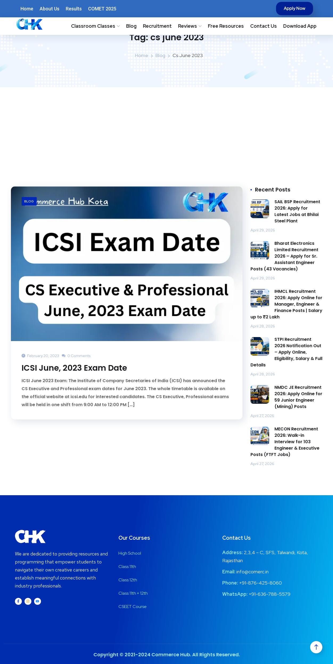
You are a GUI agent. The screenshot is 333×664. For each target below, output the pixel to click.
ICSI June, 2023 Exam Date (74, 368)
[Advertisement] (166, 127)
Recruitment (157, 26)
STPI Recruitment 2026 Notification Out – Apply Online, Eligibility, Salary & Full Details (286, 352)
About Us (49, 8)
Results (74, 8)
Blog (131, 26)
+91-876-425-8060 (260, 583)
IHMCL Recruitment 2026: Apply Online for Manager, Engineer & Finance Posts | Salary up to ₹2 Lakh (286, 304)
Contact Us (263, 26)
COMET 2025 (102, 8)
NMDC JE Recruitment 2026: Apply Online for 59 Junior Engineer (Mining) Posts (298, 397)
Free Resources (226, 26)
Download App (299, 26)
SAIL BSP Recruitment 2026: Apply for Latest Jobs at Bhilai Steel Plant (297, 211)
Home (26, 8)
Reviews (187, 26)
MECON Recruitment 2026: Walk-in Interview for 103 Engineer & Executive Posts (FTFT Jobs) (284, 442)
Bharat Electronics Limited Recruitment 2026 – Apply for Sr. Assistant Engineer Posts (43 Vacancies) (284, 256)
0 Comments (76, 355)
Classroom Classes (93, 26)
